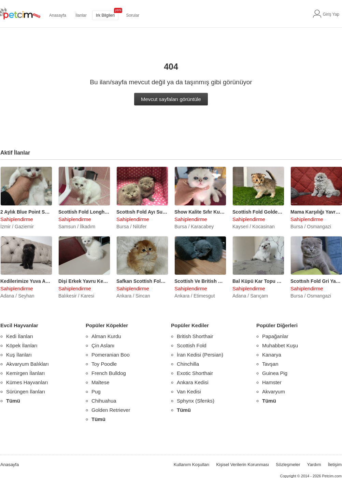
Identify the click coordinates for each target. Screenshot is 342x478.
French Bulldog (108, 373)
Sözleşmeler (288, 464)
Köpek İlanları (22, 345)
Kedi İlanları (19, 336)
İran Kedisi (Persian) (200, 355)
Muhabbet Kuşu (280, 345)
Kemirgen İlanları (25, 373)
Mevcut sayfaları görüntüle (171, 99)
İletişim (335, 464)
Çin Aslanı (103, 345)
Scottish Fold (191, 345)
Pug (96, 391)
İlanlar (81, 15)
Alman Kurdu (106, 336)
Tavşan (270, 364)
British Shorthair (195, 336)
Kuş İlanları (19, 355)
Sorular (132, 15)
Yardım (314, 464)
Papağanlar (275, 336)
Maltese (100, 382)
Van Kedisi (189, 391)
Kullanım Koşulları (192, 464)
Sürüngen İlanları (25, 391)
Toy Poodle (104, 364)
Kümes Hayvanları (27, 382)
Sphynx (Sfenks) (195, 401)
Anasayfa (57, 15)
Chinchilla (188, 364)
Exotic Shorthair (195, 373)
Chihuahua (103, 401)
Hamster (272, 382)
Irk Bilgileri (105, 15)
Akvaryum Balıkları (27, 364)
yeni (118, 10)
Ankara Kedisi (193, 382)
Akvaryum (273, 391)
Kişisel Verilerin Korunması (242, 464)
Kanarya (271, 355)
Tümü (13, 401)
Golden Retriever (110, 410)
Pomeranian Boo (110, 355)
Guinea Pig (274, 373)
